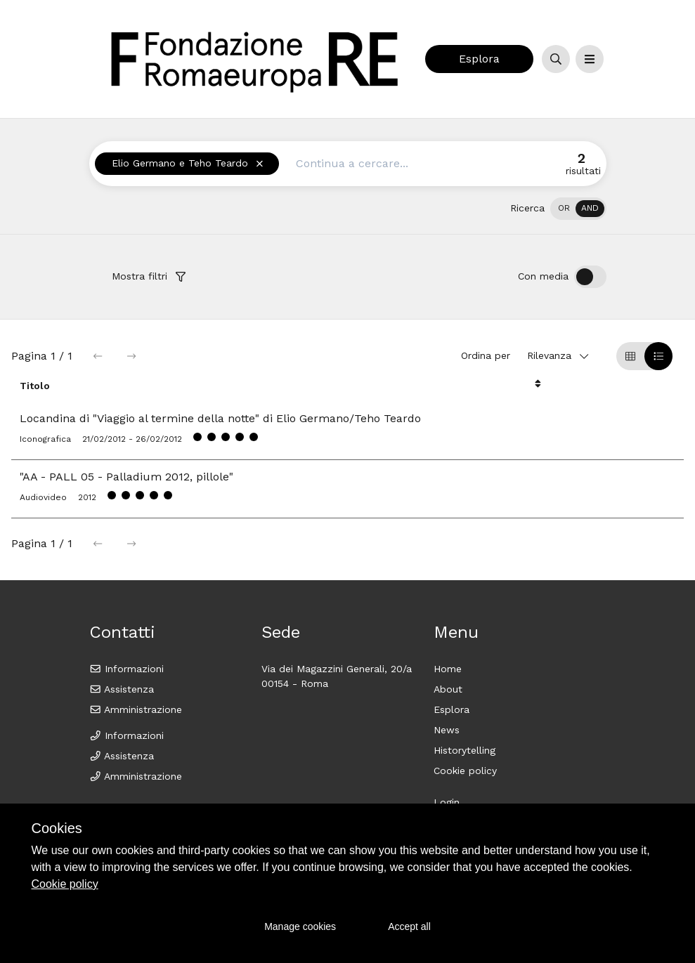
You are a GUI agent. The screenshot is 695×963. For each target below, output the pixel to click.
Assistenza (122, 689)
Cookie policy (465, 770)
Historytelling (464, 750)
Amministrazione (136, 709)
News (447, 729)
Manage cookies (300, 926)
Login (447, 802)
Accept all (409, 926)
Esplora (479, 58)
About (448, 689)
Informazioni (126, 668)
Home (448, 668)
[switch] (578, 208)
